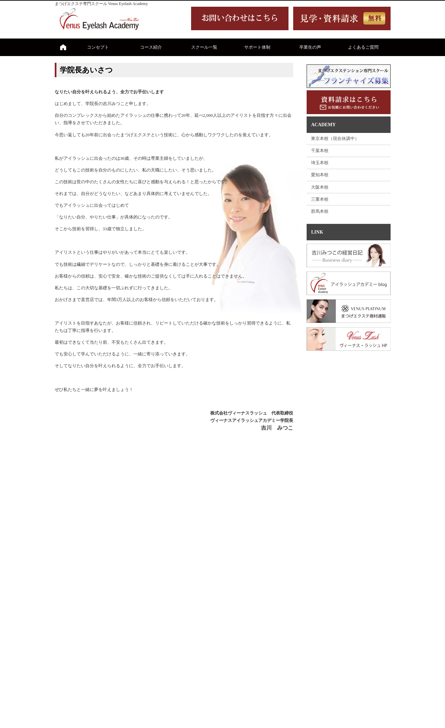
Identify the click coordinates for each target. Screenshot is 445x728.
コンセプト (98, 47)
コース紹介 (151, 47)
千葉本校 (319, 150)
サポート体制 (257, 47)
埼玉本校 (319, 162)
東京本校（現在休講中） (335, 138)
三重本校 (319, 199)
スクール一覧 (204, 47)
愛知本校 (319, 174)
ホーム (63, 47)
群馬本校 (319, 211)
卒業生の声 (310, 47)
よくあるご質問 (363, 47)
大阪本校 (319, 187)
